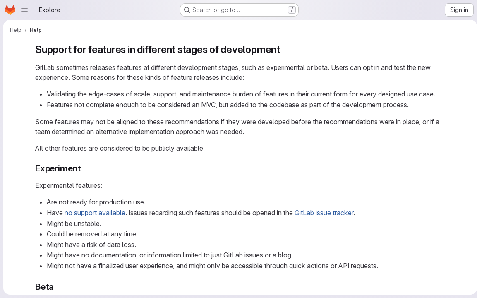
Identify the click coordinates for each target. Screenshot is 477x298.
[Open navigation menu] (24, 10)
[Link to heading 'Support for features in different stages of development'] (283, 49)
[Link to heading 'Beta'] (57, 286)
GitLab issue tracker (322, 213)
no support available (93, 213)
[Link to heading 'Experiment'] (84, 168)
